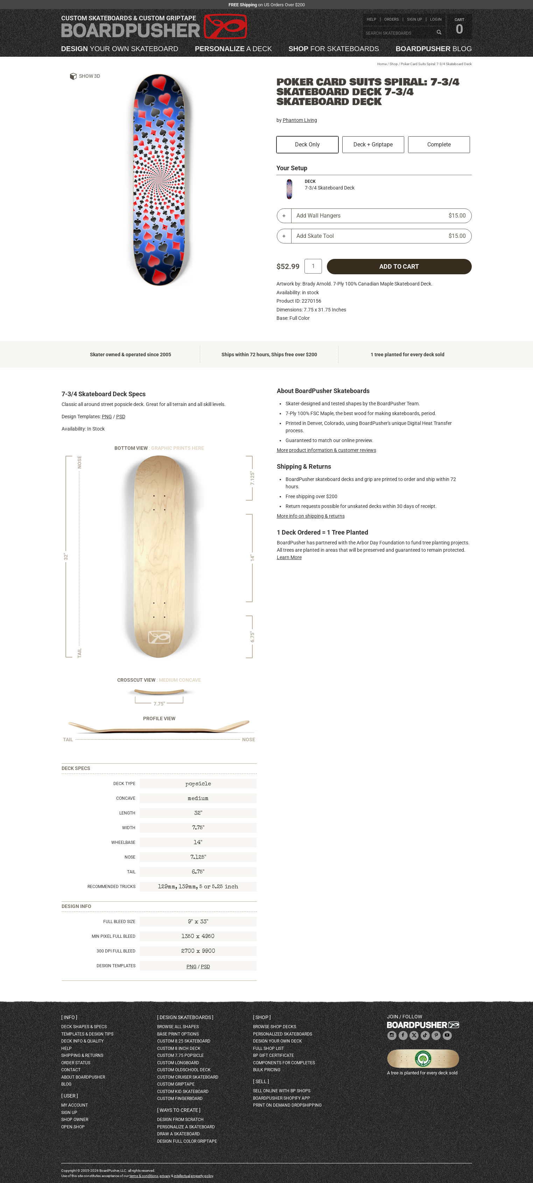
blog (434, 48)
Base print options (178, 1034)
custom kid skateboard (183, 1091)
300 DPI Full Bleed (116, 951)
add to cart (399, 266)
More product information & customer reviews (326, 450)
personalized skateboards (282, 1034)
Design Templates (116, 965)
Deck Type (124, 783)
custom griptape (176, 1084)
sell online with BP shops (281, 1090)
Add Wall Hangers (381, 216)
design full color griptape (187, 1141)
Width (128, 827)
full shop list (268, 1048)
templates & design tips (87, 1034)
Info (69, 1017)
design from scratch (180, 1119)
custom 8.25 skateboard (183, 1041)
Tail (131, 871)
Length (127, 813)
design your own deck (277, 1041)
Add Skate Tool (381, 236)
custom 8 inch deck (179, 1048)
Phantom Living (300, 120)
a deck (233, 48)
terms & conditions (143, 1176)
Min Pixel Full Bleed (113, 936)
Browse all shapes (178, 1026)
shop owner (74, 1119)
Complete (439, 144)
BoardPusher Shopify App (281, 1098)
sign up (414, 19)
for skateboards (334, 48)
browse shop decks (274, 1026)
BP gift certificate (273, 1055)
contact (70, 1069)
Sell (261, 1081)
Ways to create (179, 1110)
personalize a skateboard (186, 1126)
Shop (394, 64)
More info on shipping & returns (311, 516)
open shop (73, 1126)
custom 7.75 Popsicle (180, 1055)
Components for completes (284, 1062)
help (371, 19)
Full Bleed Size (119, 921)
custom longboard (178, 1062)
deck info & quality (82, 1041)
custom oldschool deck (184, 1069)
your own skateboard (119, 48)
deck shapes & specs (84, 1026)
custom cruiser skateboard (187, 1077)
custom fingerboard (180, 1098)
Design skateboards (185, 1017)
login (436, 19)
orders (391, 19)
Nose (130, 857)
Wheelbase (123, 842)
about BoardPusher (83, 1077)
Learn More (289, 557)
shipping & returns (82, 1055)
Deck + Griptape (373, 144)
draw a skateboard (178, 1134)
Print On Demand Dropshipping (287, 1105)
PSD (120, 416)
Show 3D (89, 76)
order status (75, 1062)
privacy (165, 1176)
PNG (107, 416)
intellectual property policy (193, 1176)
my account (74, 1105)
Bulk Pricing (266, 1069)
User (70, 1096)
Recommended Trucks (111, 886)
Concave (125, 798)
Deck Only (307, 144)
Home (382, 64)
